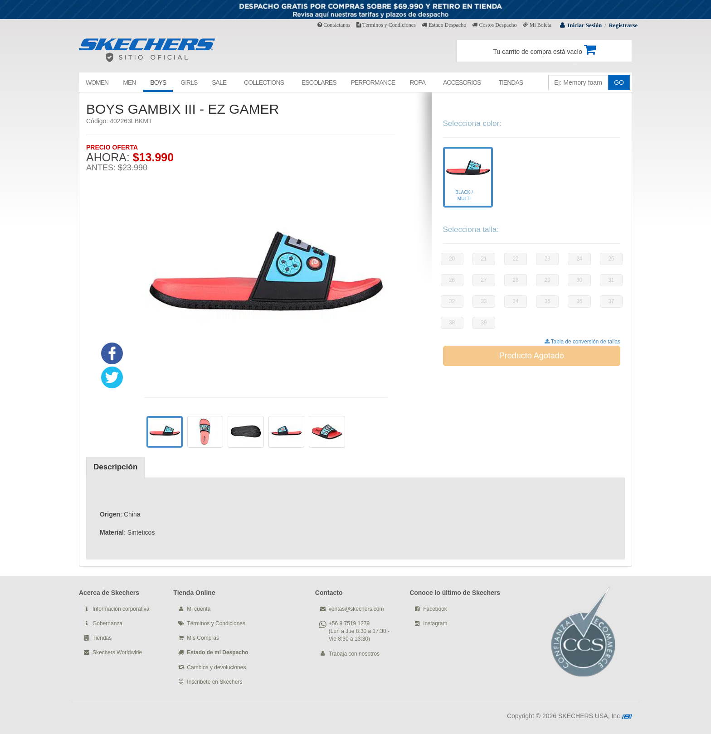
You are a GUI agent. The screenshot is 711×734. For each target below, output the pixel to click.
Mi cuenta (198, 609)
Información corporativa (121, 609)
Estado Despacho (444, 25)
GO (619, 82)
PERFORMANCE (373, 82)
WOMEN (97, 82)
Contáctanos (333, 25)
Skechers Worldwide (117, 652)
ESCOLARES (319, 82)
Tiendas (102, 638)
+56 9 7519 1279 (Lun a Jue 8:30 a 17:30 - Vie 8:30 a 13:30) (359, 631)
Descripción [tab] (115, 467)
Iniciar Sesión (584, 25)
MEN (129, 82)
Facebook (435, 609)
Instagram (435, 623)
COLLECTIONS (264, 82)
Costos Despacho (494, 25)
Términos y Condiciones (386, 25)
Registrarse (623, 25)
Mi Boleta (537, 25)
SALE (219, 82)
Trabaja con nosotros (354, 654)
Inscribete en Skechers (214, 682)
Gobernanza (107, 623)
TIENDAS (510, 82)
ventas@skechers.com (356, 609)
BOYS (158, 82)
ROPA (417, 82)
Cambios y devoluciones (216, 667)
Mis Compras (203, 638)
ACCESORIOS (462, 82)
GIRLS (188, 82)
